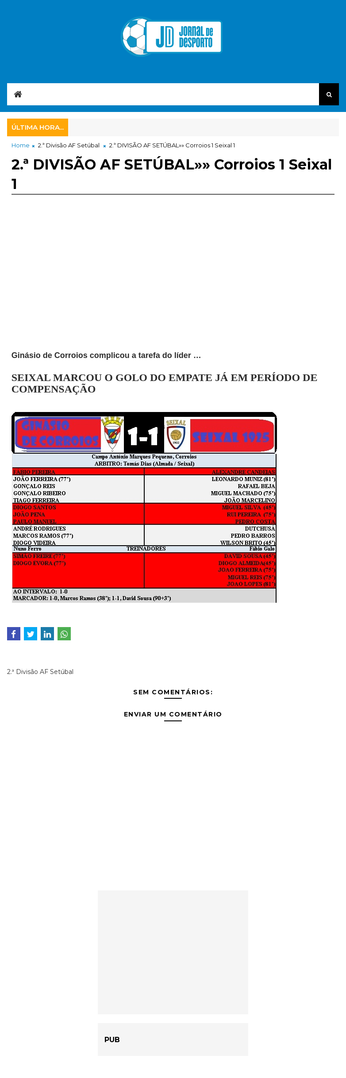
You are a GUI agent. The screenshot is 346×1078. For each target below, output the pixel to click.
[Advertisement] (173, 288)
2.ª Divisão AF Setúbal (69, 145)
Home (21, 145)
